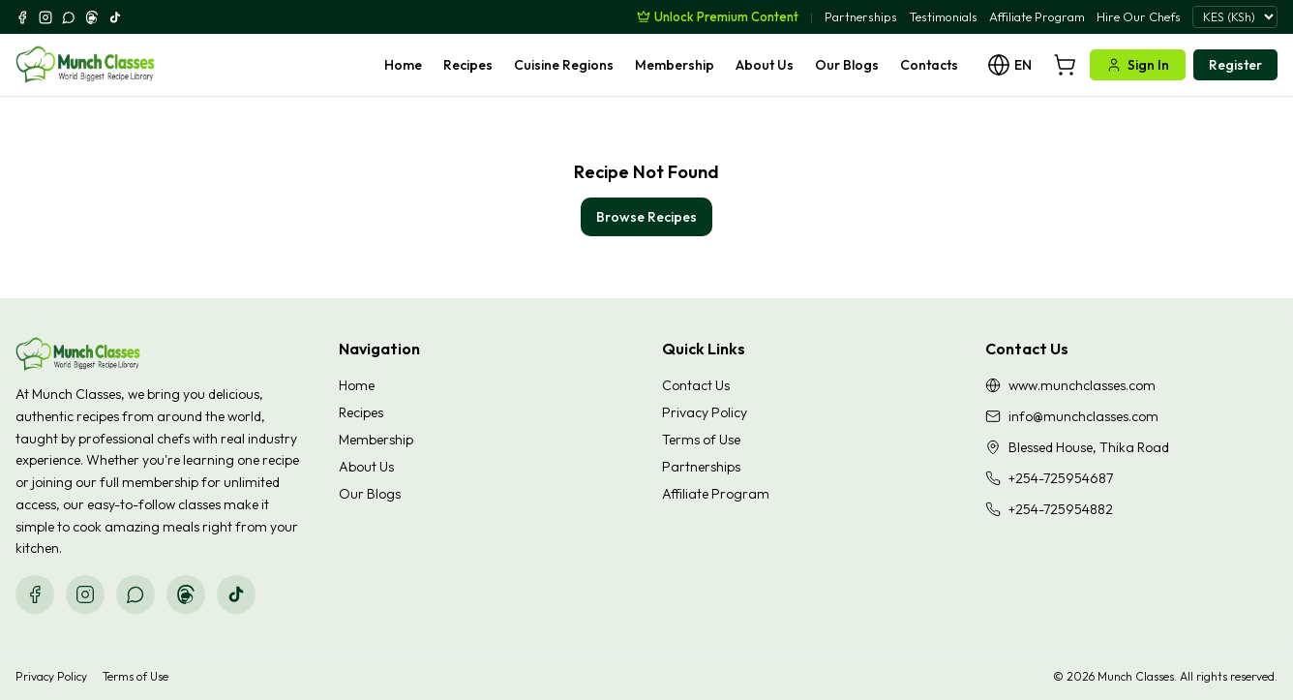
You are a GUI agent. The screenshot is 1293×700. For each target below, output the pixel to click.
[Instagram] (45, 17)
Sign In (1137, 65)
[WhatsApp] (68, 17)
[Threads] (92, 17)
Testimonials (943, 16)
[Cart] (1064, 65)
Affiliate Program (1037, 16)
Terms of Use (701, 439)
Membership (674, 65)
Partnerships (861, 16)
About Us (765, 65)
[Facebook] (22, 17)
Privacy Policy (704, 412)
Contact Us (696, 385)
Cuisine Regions (564, 65)
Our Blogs (847, 65)
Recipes (468, 65)
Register (1235, 65)
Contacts (929, 65)
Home (403, 65)
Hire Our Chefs (1139, 16)
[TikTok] (115, 17)
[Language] (1009, 65)
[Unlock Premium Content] (717, 17)
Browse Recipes (646, 217)
